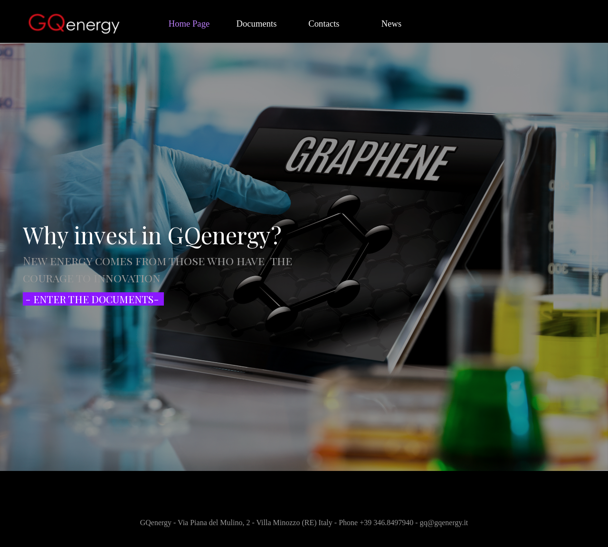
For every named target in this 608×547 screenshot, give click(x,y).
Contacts (323, 24)
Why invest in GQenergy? (152, 235)
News (391, 24)
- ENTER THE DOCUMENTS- (92, 299)
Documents (257, 24)
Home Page (189, 24)
